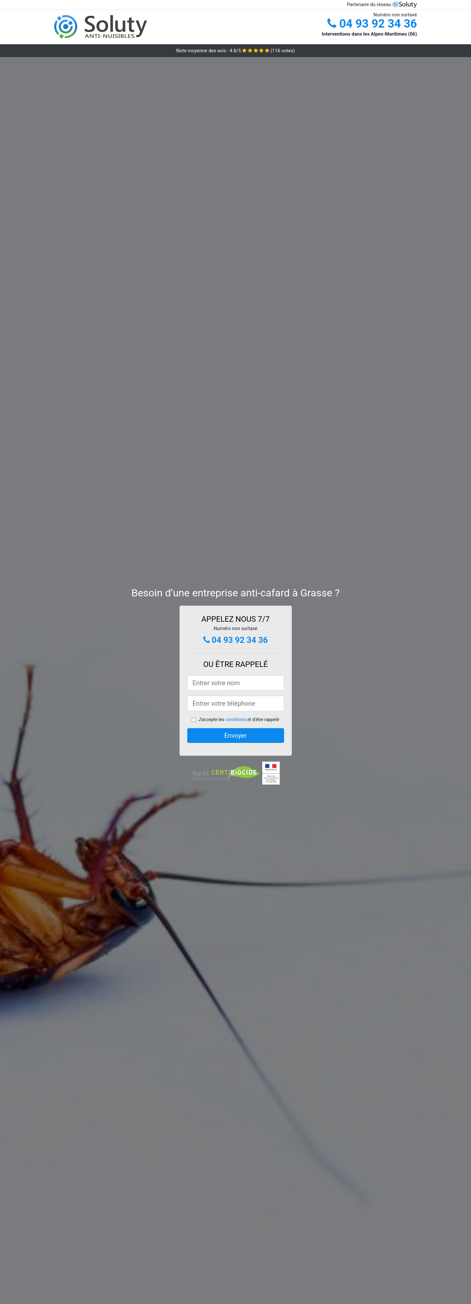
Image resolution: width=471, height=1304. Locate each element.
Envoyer (235, 735)
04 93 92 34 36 (372, 23)
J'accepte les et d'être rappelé (238, 719)
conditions (235, 719)
